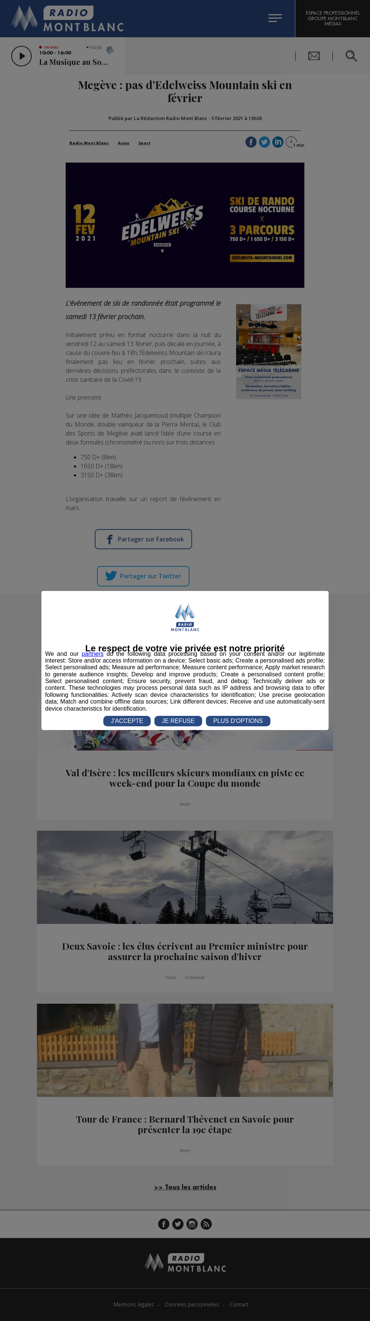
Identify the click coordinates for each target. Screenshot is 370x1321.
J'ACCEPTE (127, 721)
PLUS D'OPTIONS (238, 721)
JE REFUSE (178, 721)
